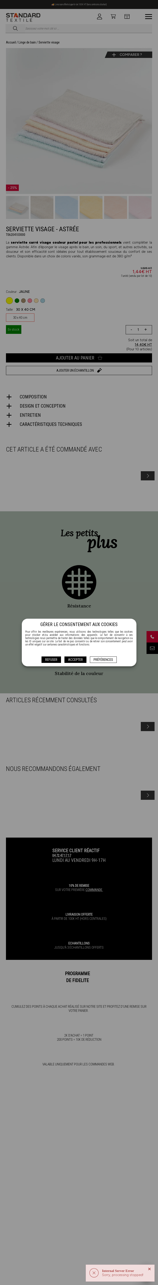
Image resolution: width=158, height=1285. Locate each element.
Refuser (51, 660)
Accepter (75, 660)
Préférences (103, 660)
